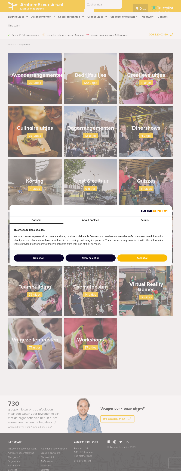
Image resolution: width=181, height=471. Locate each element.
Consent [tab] (36, 220)
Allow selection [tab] (91, 258)
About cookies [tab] (90, 220)
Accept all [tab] (142, 258)
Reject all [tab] (38, 258)
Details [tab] (144, 220)
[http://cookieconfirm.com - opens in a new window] (154, 211)
